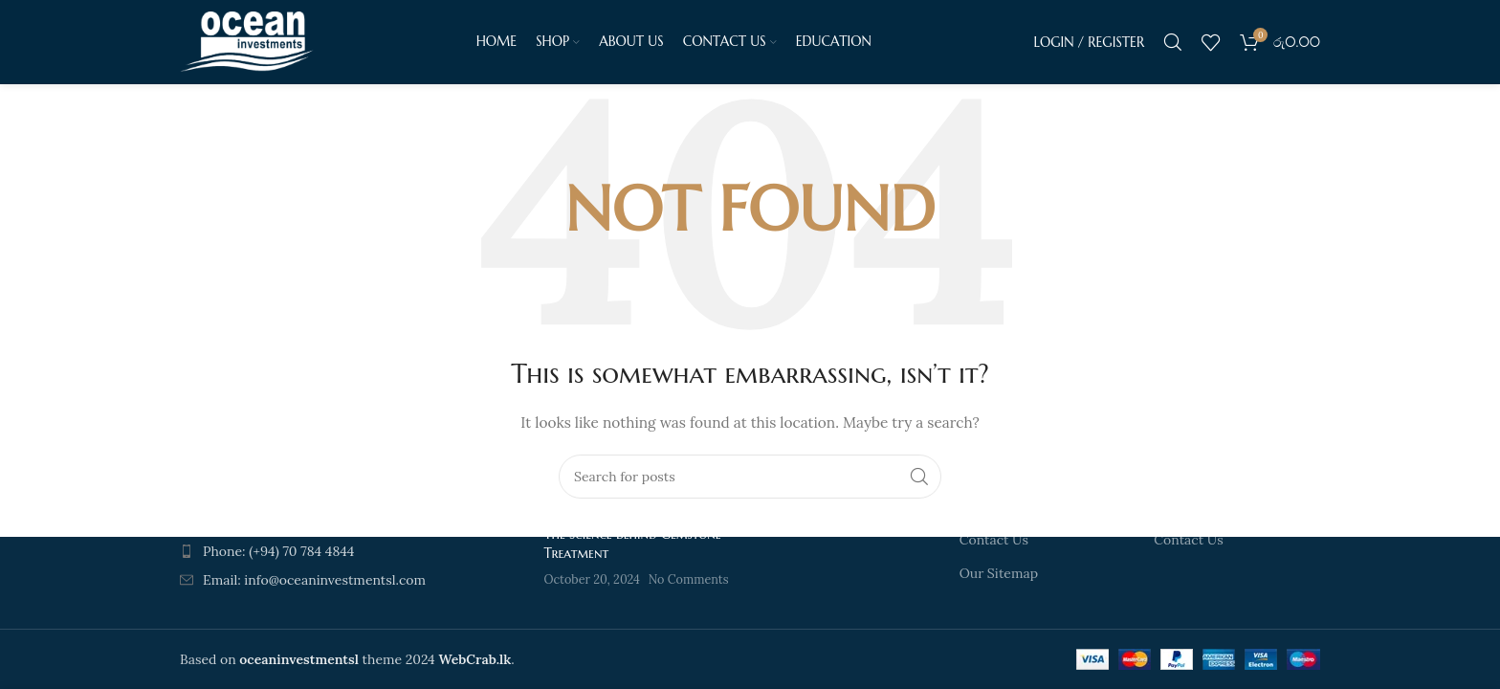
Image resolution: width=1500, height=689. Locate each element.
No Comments (689, 579)
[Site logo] (247, 42)
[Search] (1173, 43)
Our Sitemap (999, 573)
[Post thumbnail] (501, 557)
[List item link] (312, 551)
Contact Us (994, 539)
